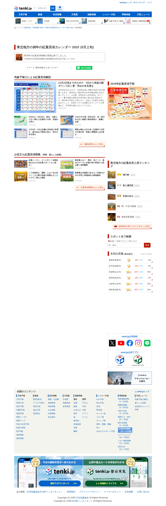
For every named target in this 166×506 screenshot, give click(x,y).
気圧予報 (20, 406)
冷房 (84, 410)
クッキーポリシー (112, 492)
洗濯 (75, 403)
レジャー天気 (109, 14)
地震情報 (51, 403)
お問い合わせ (143, 492)
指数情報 (91, 14)
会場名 (111, 241)
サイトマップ (138, 2)
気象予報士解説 (141, 399)
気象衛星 (66, 403)
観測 (40, 14)
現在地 (60, 10)
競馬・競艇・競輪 (103, 424)
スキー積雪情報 (125, 442)
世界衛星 (66, 406)
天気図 (74, 14)
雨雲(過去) (37, 399)
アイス (85, 413)
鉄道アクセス (121, 241)
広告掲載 (129, 492)
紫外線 (76, 420)
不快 (84, 406)
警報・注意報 (53, 399)
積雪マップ (20, 420)
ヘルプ (149, 2)
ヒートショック (125, 436)
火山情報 (51, 410)
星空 (75, 413)
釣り (98, 428)
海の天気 (100, 403)
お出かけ (77, 410)
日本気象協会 (33, 492)
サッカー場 (101, 413)
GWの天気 (125, 412)
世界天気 (20, 403)
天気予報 (23, 14)
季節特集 (126, 14)
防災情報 (57, 14)
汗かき (85, 403)
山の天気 (100, 399)
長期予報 (20, 413)
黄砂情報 (20, 438)
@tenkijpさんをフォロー (46, 67)
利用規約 (71, 492)
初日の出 (125, 448)
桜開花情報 (125, 406)
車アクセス (132, 241)
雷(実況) (36, 413)
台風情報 (51, 413)
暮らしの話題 (140, 403)
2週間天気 (20, 410)
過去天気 (36, 410)
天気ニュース (143, 14)
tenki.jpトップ (126, 2)
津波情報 (51, 406)
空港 (98, 406)
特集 (137, 409)
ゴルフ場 (100, 417)
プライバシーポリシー (89, 492)
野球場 (99, 410)
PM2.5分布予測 (22, 424)
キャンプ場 (101, 420)
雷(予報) (19, 431)
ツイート (30, 67)
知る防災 (51, 417)
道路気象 (20, 435)
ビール (85, 417)
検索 (53, 8)
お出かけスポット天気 (105, 431)
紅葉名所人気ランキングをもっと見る (134, 226)
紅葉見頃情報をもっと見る (92, 187)
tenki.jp (23, 9)
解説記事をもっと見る (94, 144)
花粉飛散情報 (125, 400)
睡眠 (75, 431)
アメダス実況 (38, 403)
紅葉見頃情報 (125, 430)
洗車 (75, 428)
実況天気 (36, 406)
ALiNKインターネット (50, 492)
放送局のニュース (142, 406)
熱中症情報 (125, 424)
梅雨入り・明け (125, 418)
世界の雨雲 (20, 428)
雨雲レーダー (21, 417)
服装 (75, 406)
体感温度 (77, 424)
